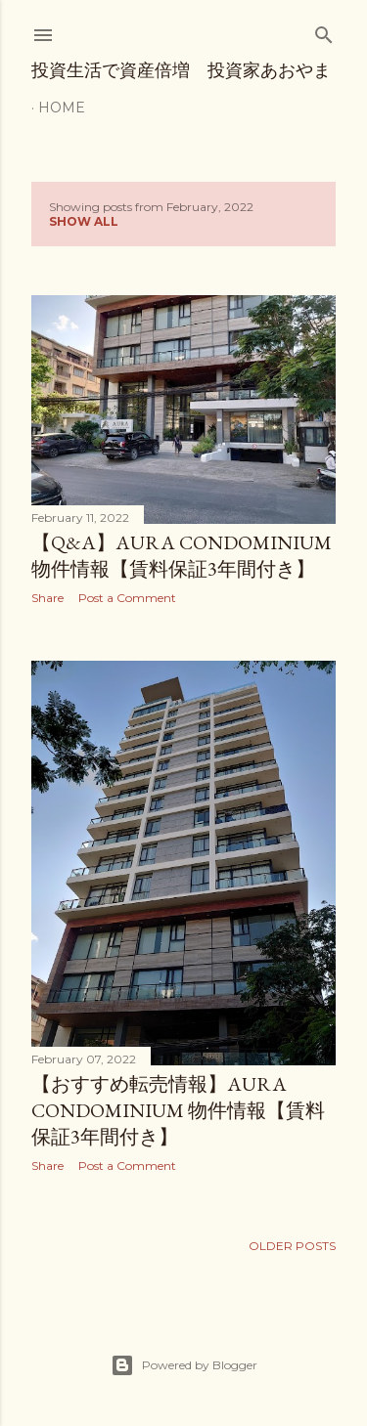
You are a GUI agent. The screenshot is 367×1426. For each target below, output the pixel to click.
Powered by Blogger (184, 1365)
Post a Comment (127, 597)
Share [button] (47, 597)
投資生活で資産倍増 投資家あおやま (181, 70)
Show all (83, 221)
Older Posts (292, 1245)
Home (61, 107)
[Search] (324, 31)
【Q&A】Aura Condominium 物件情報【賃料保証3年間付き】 (181, 556)
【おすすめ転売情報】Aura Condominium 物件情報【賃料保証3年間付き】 (178, 1110)
